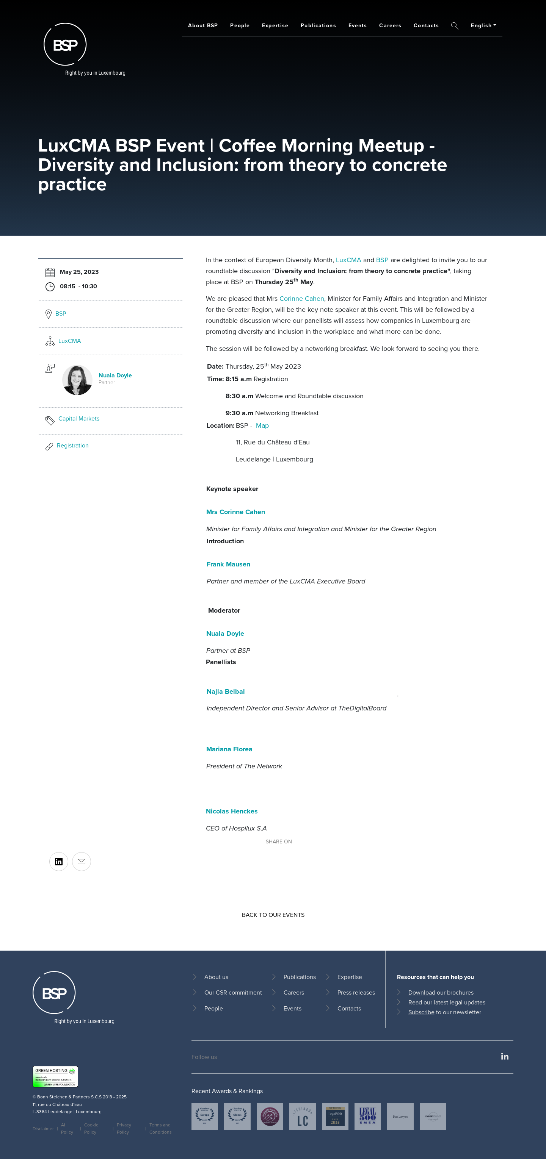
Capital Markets (78, 418)
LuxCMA (69, 340)
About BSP (203, 26)
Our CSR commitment (233, 992)
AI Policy (67, 1128)
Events (357, 26)
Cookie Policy (91, 1128)
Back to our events (273, 914)
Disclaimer (43, 1128)
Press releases (356, 992)
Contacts (426, 26)
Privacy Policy (124, 1128)
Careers (390, 26)
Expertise (275, 26)
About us (216, 977)
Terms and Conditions (160, 1128)
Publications (318, 26)
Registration (73, 445)
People (240, 26)
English (481, 26)
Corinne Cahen (301, 298)
